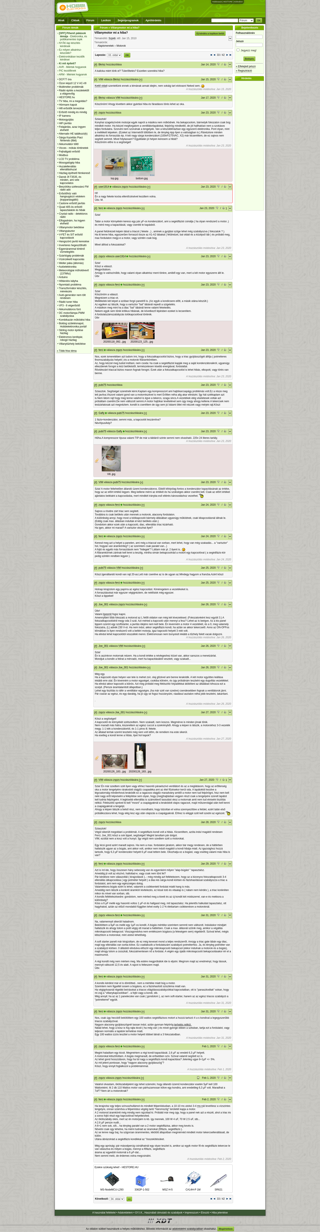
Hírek (61, 20)
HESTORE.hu (67, 97)
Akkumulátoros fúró (70, 309)
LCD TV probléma (69, 159)
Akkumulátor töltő (69, 144)
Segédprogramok (128, 20)
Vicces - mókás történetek (73, 147)
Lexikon (106, 20)
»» (129, 1199)
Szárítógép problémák (71, 255)
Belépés (249, 58)
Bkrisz (101, 64)
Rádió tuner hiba (68, 301)
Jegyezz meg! (249, 49)
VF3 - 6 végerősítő (69, 305)
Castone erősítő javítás (72, 203)
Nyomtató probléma (70, 284)
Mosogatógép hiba (69, 162)
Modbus (63, 155)
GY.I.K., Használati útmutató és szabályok (158, 1212)
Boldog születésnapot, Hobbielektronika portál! (73, 325)
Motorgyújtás (66, 119)
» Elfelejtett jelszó (246, 66)
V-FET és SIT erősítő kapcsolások (71, 236)
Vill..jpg (111, 474)
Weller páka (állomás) (71, 263)
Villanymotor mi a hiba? (111, 32)
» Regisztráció (244, 70)
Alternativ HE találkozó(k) (73, 133)
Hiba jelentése (220, 1212)
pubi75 (102, 384)
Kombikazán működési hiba (74, 319)
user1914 (103, 186)
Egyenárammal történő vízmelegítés (72, 250)
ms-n (200, 1105)
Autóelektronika (68, 266)
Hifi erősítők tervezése (71, 108)
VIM (100, 79)
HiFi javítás (65, 123)
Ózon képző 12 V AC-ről (72, 83)
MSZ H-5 (167, 1188)
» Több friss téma (67, 350)
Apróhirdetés (153, 20)
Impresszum (192, 1212)
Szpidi (111, 38)
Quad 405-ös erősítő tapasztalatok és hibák (72, 208)
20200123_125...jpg (142, 341)
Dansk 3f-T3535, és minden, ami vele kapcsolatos (70, 180)
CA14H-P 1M (193, 1188)
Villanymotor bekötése (71, 227)
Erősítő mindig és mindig (73, 112)
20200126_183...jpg (114, 771)
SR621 (218, 1188)
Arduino (63, 277)
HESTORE (227, 2)
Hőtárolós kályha (68, 281)
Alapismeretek (106, 45)
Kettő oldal (101, 85)
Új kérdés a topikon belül (210, 33)
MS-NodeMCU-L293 (112, 1188)
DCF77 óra (65, 79)
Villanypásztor (67, 230)
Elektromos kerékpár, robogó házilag (71, 338)
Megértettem (226, 1229)
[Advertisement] (250, 145)
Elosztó (205, 1212)
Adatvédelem (125, 1212)
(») (140, 79)
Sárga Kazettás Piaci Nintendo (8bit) (70, 139)
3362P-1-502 (142, 1188)
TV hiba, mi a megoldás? (73, 101)
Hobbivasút (217, 2)
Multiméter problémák (71, 86)
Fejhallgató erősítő (69, 151)
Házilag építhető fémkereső (74, 173)
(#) (95, 64)
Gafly (101, 413)
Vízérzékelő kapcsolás (71, 259)
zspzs (101, 112)
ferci (100, 208)
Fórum (90, 20)
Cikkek (75, 20)
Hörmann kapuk (68, 104)
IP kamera (64, 115)
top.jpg (114, 178)
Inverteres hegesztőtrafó (72, 245)
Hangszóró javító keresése (74, 241)
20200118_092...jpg (114, 341)
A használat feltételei (104, 1212)
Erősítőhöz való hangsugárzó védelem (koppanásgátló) (72, 196)
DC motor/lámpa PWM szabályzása (71, 314)
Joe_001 (103, 604)
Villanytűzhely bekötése (72, 343)
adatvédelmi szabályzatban (187, 1228)
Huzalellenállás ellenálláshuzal (68, 168)
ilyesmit (107, 614)
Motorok (121, 45)
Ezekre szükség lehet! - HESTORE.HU (117, 1167)
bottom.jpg (142, 178)
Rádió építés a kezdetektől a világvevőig (74, 92)
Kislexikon (238, 2)
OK (259, 20)
